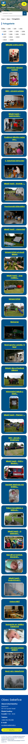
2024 (5, 40)
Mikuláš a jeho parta (14, 45)
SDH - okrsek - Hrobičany (14, 439)
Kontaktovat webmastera (19, 736)
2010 (9, 29)
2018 (10, 34)
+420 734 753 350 (7, 720)
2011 (15, 29)
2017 (4, 34)
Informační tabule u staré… (14, 392)
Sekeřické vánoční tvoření (15, 69)
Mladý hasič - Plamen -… (14, 415)
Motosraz (14, 322)
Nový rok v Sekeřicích (14, 671)
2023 (17, 37)
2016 (23, 31)
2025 (11, 40)
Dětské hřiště (14, 299)
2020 (23, 34)
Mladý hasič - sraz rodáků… (14, 276)
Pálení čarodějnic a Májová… (14, 509)
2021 (4, 37)
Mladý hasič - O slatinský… (14, 532)
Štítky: (3, 29)
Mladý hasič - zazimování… (14, 115)
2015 (17, 31)
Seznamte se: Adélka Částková (15, 625)
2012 (21, 29)
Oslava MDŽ (15, 601)
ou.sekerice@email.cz (8, 725)
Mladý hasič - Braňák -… (14, 183)
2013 (4, 31)
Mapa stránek (11, 739)
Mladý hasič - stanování (14, 229)
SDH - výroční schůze (14, 91)
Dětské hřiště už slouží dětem (14, 253)
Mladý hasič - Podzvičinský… (14, 579)
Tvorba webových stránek (13, 740)
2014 (10, 31)
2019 (17, 34)
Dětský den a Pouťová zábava (14, 369)
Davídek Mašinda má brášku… (14, 485)
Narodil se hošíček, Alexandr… (14, 556)
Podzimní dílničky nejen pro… (14, 138)
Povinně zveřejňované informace (9, 737)
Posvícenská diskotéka (14, 206)
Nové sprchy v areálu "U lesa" (14, 346)
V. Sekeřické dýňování (14, 161)
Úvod (2, 19)
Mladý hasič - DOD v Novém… (14, 462)
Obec (8, 19)
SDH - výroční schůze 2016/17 (14, 649)
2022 (11, 37)
